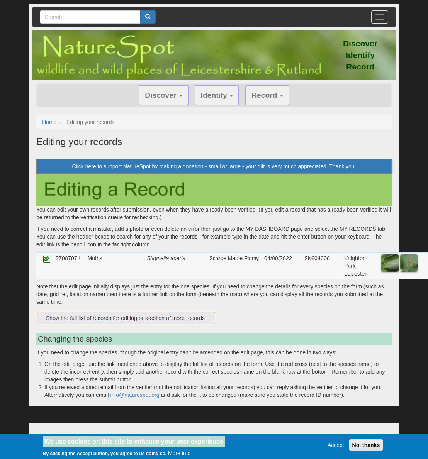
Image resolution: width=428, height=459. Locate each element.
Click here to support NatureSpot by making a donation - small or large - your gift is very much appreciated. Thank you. (214, 166)
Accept (336, 447)
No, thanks (366, 447)
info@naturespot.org (134, 395)
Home (49, 122)
